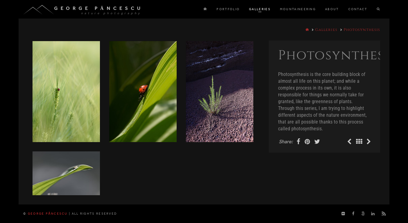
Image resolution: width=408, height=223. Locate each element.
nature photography (111, 13)
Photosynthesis (362, 29)
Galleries (326, 29)
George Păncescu (98, 8)
